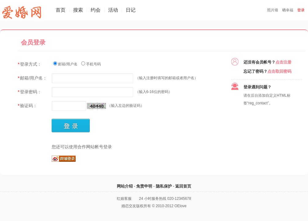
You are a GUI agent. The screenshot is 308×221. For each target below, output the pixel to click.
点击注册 (283, 62)
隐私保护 (164, 186)
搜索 (78, 10)
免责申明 (144, 186)
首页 (60, 10)
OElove (180, 206)
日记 (131, 10)
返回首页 (183, 186)
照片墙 (272, 10)
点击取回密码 (279, 71)
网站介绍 (125, 186)
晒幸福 (287, 10)
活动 (113, 10)
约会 (96, 10)
